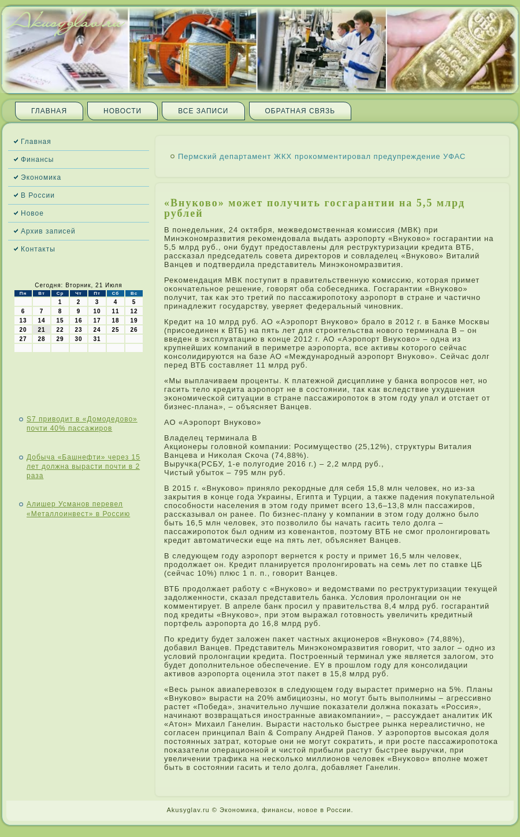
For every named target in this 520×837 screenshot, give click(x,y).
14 (41, 320)
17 (97, 320)
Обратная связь (300, 111)
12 (134, 311)
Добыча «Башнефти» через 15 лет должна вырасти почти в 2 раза (83, 466)
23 (78, 330)
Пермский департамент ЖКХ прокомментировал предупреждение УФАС (322, 156)
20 (23, 330)
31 (97, 339)
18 (115, 320)
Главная (49, 111)
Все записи (203, 111)
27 (23, 339)
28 (41, 339)
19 (134, 320)
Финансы (37, 159)
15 (60, 320)
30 (78, 339)
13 (23, 320)
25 (115, 330)
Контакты (38, 249)
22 (60, 330)
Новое (32, 213)
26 (134, 330)
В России (38, 195)
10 (97, 311)
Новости (122, 111)
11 (115, 311)
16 (78, 320)
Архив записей (48, 231)
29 (60, 339)
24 (97, 330)
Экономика (41, 177)
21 (41, 330)
